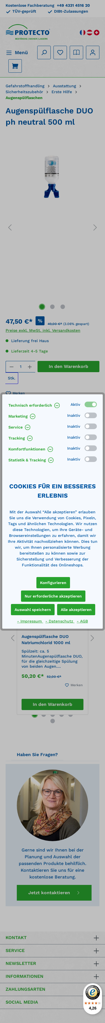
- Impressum (30, 621)
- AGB (82, 621)
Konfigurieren (53, 582)
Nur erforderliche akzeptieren (53, 596)
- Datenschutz (59, 621)
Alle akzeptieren (76, 609)
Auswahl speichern (33, 609)
